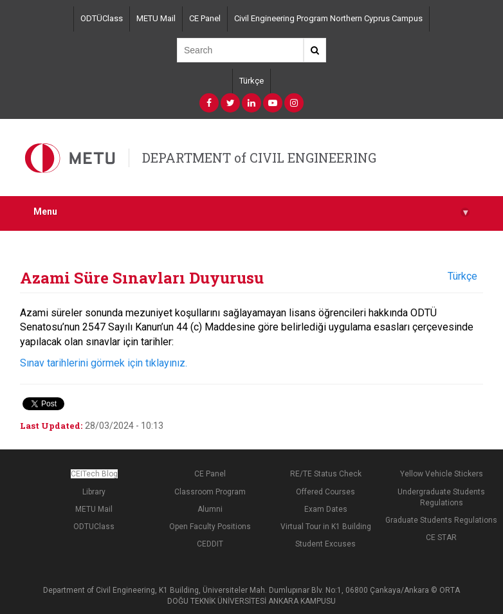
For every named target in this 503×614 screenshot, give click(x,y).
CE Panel (205, 18)
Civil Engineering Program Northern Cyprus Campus (328, 18)
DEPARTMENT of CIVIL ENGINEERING (259, 157)
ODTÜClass (101, 18)
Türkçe (251, 81)
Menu (251, 211)
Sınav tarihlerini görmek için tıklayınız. (103, 363)
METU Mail (156, 18)
